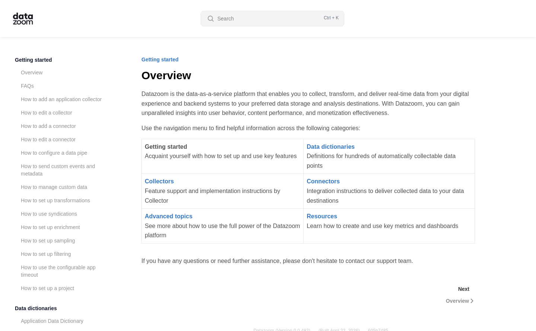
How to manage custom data (54, 187)
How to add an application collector (61, 99)
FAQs (27, 86)
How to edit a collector (46, 113)
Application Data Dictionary (52, 321)
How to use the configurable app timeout (58, 271)
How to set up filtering (46, 254)
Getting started (33, 60)
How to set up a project (47, 288)
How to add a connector (48, 126)
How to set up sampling (48, 241)
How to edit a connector (48, 139)
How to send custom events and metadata (58, 170)
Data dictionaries (36, 308)
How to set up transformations (55, 200)
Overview (31, 72)
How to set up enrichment (50, 227)
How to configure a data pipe (54, 153)
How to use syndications (49, 214)
